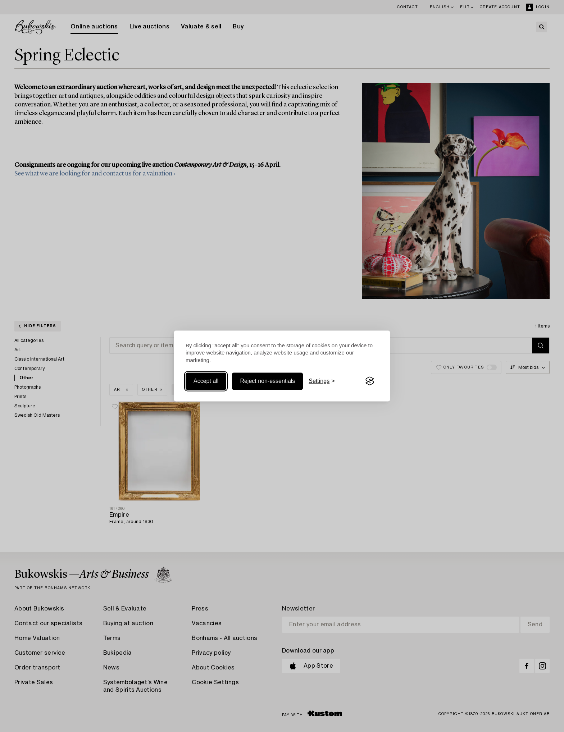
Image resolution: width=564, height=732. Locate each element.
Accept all (206, 381)
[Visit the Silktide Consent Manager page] (369, 381)
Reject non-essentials (267, 381)
